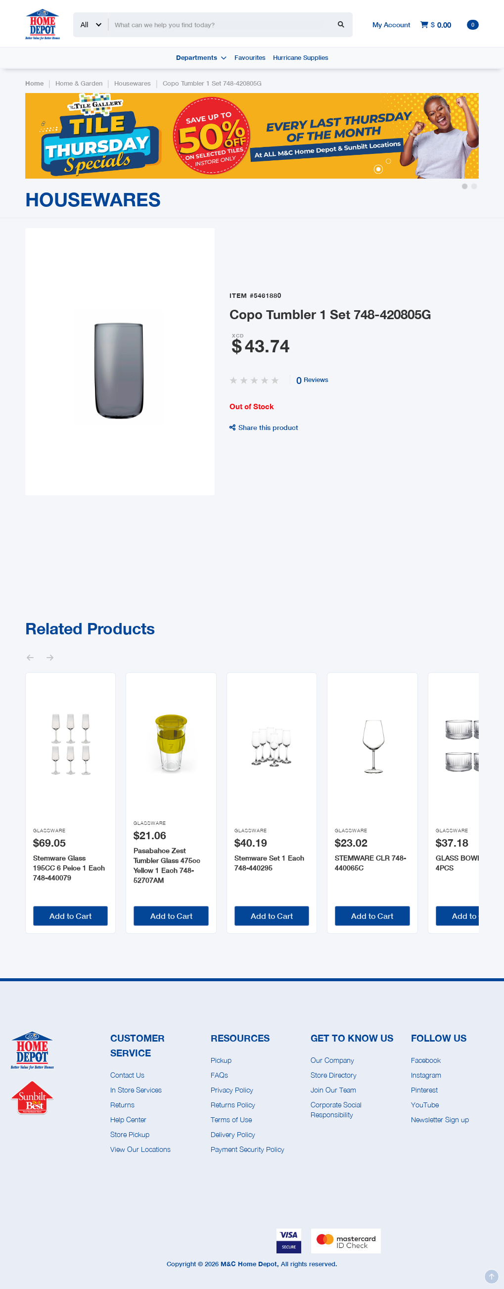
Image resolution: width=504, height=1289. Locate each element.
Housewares (132, 83)
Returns (122, 1104)
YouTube (425, 1104)
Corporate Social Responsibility (336, 1109)
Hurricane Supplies (300, 57)
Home (34, 83)
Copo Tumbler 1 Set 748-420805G (212, 83)
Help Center (128, 1119)
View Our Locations (140, 1149)
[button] (464, 186)
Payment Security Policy (247, 1149)
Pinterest (424, 1090)
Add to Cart (70, 915)
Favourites (250, 57)
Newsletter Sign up (440, 1119)
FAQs (219, 1075)
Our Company (332, 1060)
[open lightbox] (120, 362)
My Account (391, 24)
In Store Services (136, 1090)
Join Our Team (333, 1090)
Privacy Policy (232, 1090)
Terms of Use (231, 1119)
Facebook (426, 1060)
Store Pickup (129, 1134)
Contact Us (127, 1075)
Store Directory (334, 1075)
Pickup (221, 1060)
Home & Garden (78, 83)
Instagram (426, 1075)
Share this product (263, 427)
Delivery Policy (233, 1134)
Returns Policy (233, 1104)
